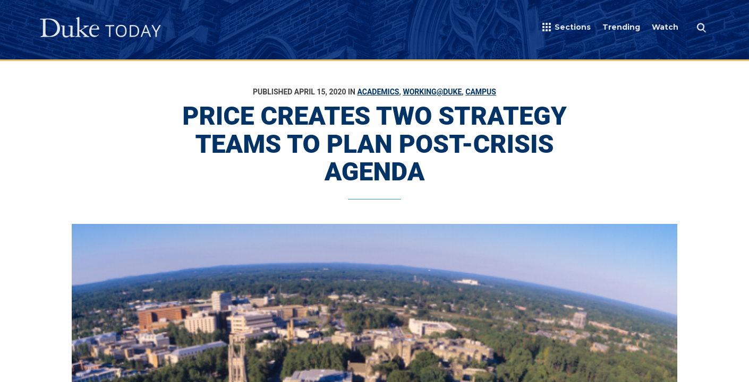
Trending (621, 27)
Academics (378, 92)
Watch (665, 27)
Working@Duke (432, 92)
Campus (480, 92)
